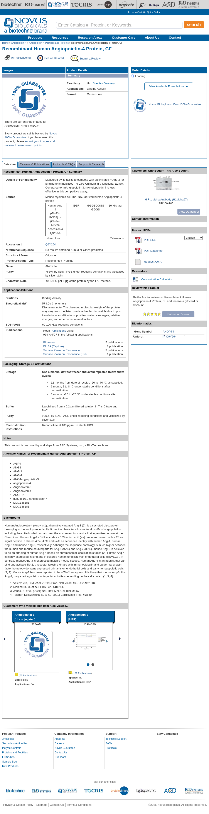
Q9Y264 (50, 244)
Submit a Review (178, 314)
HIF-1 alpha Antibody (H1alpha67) (166, 199)
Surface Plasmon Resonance (61, 350)
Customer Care (123, 37)
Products (35, 37)
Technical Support (116, 738)
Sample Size (9, 761)
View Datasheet (189, 211)
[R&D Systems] (35, 4)
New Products (10, 766)
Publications (58, 330)
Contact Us (61, 752)
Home (5, 42)
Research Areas (90, 37)
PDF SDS (150, 240)
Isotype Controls (11, 747)
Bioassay (49, 342)
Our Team (60, 757)
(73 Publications (25, 675)
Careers (59, 743)
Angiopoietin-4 (19, 42)
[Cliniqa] (149, 4)
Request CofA (153, 261)
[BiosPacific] (126, 4)
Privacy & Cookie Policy (18, 804)
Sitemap (41, 804)
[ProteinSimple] (104, 4)
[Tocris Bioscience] (81, 4)
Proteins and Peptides (15, 752)
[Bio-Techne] (11, 4)
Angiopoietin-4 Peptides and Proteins (49, 42)
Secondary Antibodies (14, 743)
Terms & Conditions (79, 804)
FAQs (109, 743)
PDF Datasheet (153, 250)
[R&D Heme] (188, 4)
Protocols (111, 747)
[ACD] (169, 4)
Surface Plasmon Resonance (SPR (65, 354)
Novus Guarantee (65, 747)
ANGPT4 (168, 331)
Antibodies (8, 738)
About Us (152, 37)
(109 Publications (80, 673)
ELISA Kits (8, 757)
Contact (175, 37)
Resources (60, 37)
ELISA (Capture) (53, 346)
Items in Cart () (136, 12)
